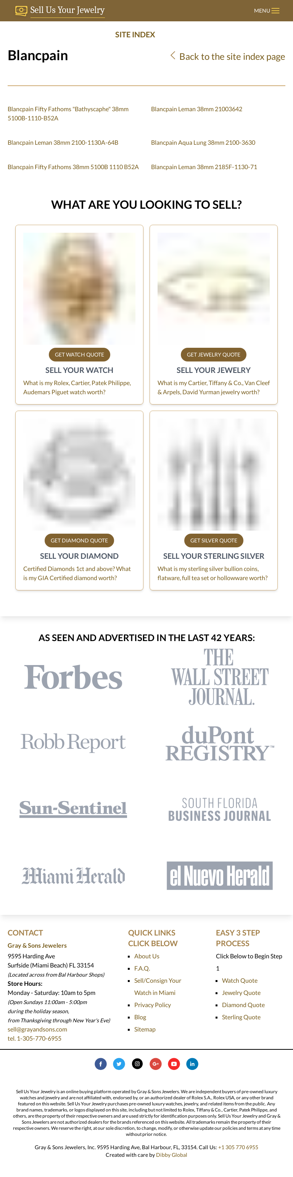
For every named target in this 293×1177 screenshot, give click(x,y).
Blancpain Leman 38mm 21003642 (196, 108)
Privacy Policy (152, 1004)
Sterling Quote (241, 1016)
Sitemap (145, 1029)
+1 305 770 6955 (238, 1147)
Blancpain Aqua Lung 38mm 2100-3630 (203, 142)
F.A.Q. (142, 968)
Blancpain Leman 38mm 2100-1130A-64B (63, 142)
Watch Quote (240, 980)
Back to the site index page (226, 56)
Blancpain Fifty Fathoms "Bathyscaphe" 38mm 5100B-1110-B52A (68, 113)
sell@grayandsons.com (37, 1029)
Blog (140, 1016)
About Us (146, 956)
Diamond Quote (243, 1004)
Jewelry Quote (241, 992)
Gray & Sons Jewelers (37, 945)
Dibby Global (171, 1154)
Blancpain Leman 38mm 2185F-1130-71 (204, 166)
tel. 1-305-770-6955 (34, 1038)
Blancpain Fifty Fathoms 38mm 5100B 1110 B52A (73, 166)
